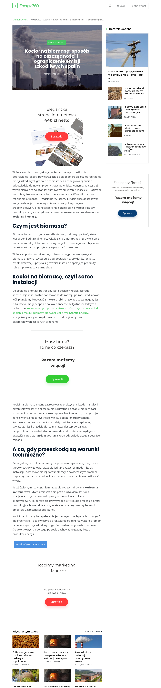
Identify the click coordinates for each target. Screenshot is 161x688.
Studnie (128, 135)
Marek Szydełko (51, 73)
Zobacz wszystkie (92, 631)
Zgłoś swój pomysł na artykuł (30, 544)
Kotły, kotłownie (56, 42)
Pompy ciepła (130, 117)
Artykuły (128, 98)
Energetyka (113, 81)
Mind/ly (121, 6)
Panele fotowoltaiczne (132, 152)
